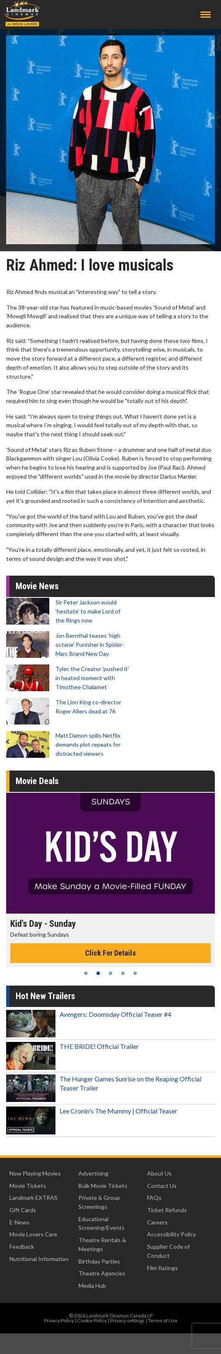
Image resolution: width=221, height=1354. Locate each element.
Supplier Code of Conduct (168, 1251)
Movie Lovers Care (33, 1234)
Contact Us (162, 1185)
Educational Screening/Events (101, 1223)
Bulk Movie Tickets (102, 1185)
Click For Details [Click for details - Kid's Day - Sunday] (110, 953)
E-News (19, 1222)
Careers (157, 1222)
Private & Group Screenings (99, 1202)
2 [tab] (98, 973)
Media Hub (92, 1285)
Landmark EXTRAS (33, 1197)
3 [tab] (110, 973)
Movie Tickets (27, 1185)
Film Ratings (162, 1267)
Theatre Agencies (101, 1273)
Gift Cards (22, 1209)
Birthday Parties (99, 1261)
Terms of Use (162, 1320)
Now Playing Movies (35, 1173)
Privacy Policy (59, 1320)
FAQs (154, 1197)
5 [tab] (135, 973)
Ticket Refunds (167, 1209)
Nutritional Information (39, 1258)
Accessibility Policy (171, 1234)
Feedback (21, 1246)
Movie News (37, 586)
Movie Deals (37, 781)
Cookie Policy (92, 1320)
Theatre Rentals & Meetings (102, 1244)
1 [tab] (86, 973)
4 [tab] (123, 973)
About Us (159, 1173)
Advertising (93, 1173)
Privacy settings (127, 1320)
